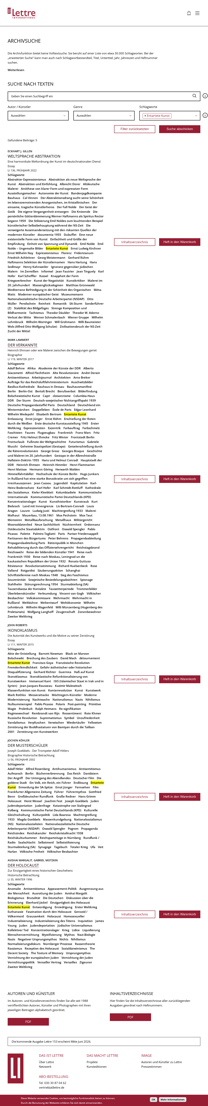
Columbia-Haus (84, 396)
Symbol (69, 718)
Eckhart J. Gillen (20, 151)
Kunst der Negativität (49, 280)
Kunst (43, 501)
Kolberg (13, 810)
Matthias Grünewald (80, 285)
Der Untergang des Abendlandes (48, 778)
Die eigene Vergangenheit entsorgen (43, 212)
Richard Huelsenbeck (73, 566)
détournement (89, 658)
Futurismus (77, 442)
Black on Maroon (77, 653)
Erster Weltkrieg (86, 907)
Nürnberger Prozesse (57, 944)
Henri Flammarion (82, 465)
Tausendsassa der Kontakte (27, 589)
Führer (59, 792)
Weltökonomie (71, 603)
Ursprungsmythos (78, 953)
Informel (47, 271)
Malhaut (14, 515)
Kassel (43, 276)
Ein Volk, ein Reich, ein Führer (50, 783)
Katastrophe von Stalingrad (72, 805)
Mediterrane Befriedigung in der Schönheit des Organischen (49, 290)
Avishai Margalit (76, 893)
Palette (25, 534)
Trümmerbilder (86, 589)
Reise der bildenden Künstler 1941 (50, 552)
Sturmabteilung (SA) (74, 584)
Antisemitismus (18, 377)
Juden (95, 801)
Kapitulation (79, 483)
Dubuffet (70, 234)
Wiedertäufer (76, 722)
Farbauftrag (71, 428)
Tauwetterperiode (61, 589)
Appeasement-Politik (62, 889)
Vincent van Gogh (71, 593)
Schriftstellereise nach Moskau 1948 (33, 575)
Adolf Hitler (15, 769)
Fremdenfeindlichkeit (22, 667)
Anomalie (14, 889)
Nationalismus (63, 699)
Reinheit (44, 303)
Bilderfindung (87, 391)
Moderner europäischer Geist (38, 294)
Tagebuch (60, 847)
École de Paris (62, 409)
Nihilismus (93, 699)
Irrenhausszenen (19, 483)
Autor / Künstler (19, 107)
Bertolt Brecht (45, 391)
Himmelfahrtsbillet (21, 474)
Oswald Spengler (73, 529)
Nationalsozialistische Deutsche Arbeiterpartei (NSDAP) (46, 299)
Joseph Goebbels (76, 801)
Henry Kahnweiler (35, 267)
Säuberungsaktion (50, 570)
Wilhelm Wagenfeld (39, 607)
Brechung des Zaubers (42, 658)
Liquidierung (91, 930)
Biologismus (16, 898)
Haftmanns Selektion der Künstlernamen (36, 262)
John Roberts (17, 625)
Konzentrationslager (22, 501)
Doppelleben (41, 409)
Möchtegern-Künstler (66, 695)
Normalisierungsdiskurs (24, 944)
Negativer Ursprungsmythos (37, 939)
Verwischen (56, 722)
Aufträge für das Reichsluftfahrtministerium (38, 382)
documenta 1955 (49, 234)
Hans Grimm (87, 796)
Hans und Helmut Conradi (60, 460)
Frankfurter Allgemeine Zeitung (30, 792)
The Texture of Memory (47, 953)
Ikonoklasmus (22, 630)
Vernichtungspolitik (21, 962)
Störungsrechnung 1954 (41, 584)
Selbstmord (46, 842)
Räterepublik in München (65, 543)
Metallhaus (63, 520)
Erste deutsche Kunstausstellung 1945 (61, 423)
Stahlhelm (15, 584)
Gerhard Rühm (78, 257)
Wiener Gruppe (78, 317)
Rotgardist (28, 570)
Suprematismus (51, 718)
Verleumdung (47, 593)
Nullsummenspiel (20, 704)
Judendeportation (20, 805)
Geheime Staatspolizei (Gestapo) (42, 446)
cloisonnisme (62, 396)
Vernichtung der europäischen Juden (33, 958)
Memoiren (15, 520)
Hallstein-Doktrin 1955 (23, 460)
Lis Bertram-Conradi (70, 506)
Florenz (66, 253)
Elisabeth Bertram (48, 414)
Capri (46, 396)
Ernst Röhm (53, 419)
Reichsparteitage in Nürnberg (60, 838)
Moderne (90, 695)
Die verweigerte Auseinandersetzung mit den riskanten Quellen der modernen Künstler (52, 229)
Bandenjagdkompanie (86, 193)
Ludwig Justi (41, 511)
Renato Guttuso (79, 561)
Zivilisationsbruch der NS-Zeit (80, 326)
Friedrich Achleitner (21, 257)
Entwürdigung (42, 907)
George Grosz (50, 451)
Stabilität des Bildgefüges (31, 308)
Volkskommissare (38, 598)
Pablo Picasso (44, 704)
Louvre (25, 511)
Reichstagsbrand (87, 547)
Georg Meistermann (51, 257)
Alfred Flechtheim (37, 373)
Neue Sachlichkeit (47, 524)
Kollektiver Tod (18, 930)
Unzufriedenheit (88, 718)
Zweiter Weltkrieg (20, 616)
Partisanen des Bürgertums (27, 538)
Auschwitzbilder (82, 382)
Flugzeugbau (46, 432)
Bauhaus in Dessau (50, 387)
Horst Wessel (33, 801)
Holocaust (14, 801)
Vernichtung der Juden (77, 958)
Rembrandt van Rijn (46, 713)
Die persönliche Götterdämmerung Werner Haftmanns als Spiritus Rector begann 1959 (56, 216)
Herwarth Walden (67, 469)
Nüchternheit (71, 524)
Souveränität (17, 580)
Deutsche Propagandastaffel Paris (31, 405)
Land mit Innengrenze (38, 506)
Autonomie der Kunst (53, 193)
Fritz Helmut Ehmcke (35, 437)
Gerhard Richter (45, 672)
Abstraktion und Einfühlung (38, 184)
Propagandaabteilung (86, 538)
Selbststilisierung (68, 842)
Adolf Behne (16, 368)
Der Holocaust (23, 865)
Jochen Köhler (19, 740)
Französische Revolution (73, 663)
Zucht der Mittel (19, 331)
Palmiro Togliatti (44, 534)
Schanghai (73, 570)
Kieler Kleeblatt (42, 492)
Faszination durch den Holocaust (49, 912)
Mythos (69, 935)
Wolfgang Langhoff (40, 612)
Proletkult (26, 709)
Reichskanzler (36, 833)
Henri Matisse (17, 469)
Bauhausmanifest (79, 387)
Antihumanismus (64, 769)
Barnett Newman (51, 653)
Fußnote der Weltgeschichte (46, 442)
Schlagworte (148, 107)
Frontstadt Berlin (83, 437)
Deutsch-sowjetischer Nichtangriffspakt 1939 (64, 400)
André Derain (90, 373)
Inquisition (85, 921)
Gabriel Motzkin (46, 860)
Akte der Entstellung (22, 653)
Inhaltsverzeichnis (134, 242)
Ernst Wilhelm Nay (20, 253)
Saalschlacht (26, 842)
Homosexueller (74, 916)
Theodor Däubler (58, 313)
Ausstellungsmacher (22, 193)
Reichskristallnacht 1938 (66, 833)
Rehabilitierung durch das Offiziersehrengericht (41, 547)
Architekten (62, 377)
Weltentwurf (49, 603)
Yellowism (95, 722)
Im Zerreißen (29, 271)
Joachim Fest (53, 801)
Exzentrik (54, 428)
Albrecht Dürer (70, 184)
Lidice (76, 930)
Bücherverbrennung (50, 773)
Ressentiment (72, 713)
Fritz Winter (60, 437)
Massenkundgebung (57, 819)
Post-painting (77, 704)
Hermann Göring (41, 469)
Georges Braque (73, 451)
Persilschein (27, 303)
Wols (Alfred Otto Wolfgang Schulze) (32, 326)
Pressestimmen (151, 1066)
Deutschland (66, 405)
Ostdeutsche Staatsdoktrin (26, 529)
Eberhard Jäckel (37, 902)
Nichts (63, 939)
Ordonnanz (92, 524)
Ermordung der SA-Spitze (36, 787)
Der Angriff (15, 778)
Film (96, 787)
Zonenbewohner (89, 612)
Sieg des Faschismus (74, 575)
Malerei (91, 511)
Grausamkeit (35, 916)
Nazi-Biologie (86, 935)
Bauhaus (14, 198)
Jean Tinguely (86, 271)
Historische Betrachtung (38, 755)
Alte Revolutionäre (66, 373)
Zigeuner (86, 962)
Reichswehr (16, 552)
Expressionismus (47, 253)
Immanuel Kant (40, 681)
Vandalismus (16, 722)
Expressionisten (34, 428)
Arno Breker (81, 377)
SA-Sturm (75, 303)
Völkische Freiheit (32, 851)
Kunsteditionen (97, 1066)
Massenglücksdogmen (48, 285)
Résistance (15, 566)
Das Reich (74, 773)
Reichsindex (16, 833)
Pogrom (73, 828)
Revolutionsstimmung (40, 566)
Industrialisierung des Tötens (55, 921)
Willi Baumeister (89, 322)
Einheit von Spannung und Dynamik (52, 244)
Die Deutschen (53, 898)
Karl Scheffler (27, 276)
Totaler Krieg (79, 847)
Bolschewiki (16, 658)
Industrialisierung (20, 921)
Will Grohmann (65, 322)
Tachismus (36, 313)
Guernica (65, 672)
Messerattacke (39, 695)
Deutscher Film (83, 778)
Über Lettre (46, 1062)
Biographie (15, 355)
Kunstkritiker (76, 280)
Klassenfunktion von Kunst (26, 690)
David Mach (68, 658)
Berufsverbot (67, 391)
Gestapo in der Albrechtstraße (75, 455)
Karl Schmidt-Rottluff (68, 488)
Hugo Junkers (89, 474)
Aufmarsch (15, 773)
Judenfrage (42, 805)
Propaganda (89, 828)
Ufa (92, 847)
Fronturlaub (16, 442)
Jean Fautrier (65, 271)
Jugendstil (61, 483)
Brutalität (33, 898)
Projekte (92, 1062)
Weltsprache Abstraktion (34, 156)
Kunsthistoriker (60, 501)
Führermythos (76, 792)
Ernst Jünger (34, 419)
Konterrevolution (60, 690)
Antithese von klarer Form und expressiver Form (54, 189)
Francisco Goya (43, 663)
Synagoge (44, 847)
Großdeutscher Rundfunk (35, 796)
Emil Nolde (87, 244)
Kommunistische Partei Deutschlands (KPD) (61, 497)
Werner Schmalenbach (49, 317)
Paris (61, 534)
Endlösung (81, 783)
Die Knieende (81, 212)
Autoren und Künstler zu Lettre (161, 1062)
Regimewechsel (18, 713)
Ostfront (53, 529)
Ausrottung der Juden (47, 893)
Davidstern (91, 773)
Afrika (31, 368)
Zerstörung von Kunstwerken (37, 732)
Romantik (60, 303)
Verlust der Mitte (19, 317)
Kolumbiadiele (66, 492)
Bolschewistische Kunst (24, 396)
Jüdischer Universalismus (75, 925)
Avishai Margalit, (21, 860)
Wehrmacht (61, 598)
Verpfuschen (36, 722)
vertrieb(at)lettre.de (51, 1087)
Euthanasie (15, 912)
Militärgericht (83, 520)
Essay (11, 166)
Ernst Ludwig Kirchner (86, 248)
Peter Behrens (58, 538)
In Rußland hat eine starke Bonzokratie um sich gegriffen (48, 478)
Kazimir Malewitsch (68, 686)
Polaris (60, 704)
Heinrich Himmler (55, 465)
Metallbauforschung (39, 520)
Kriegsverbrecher (19, 280)
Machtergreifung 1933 (67, 511)
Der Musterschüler (28, 745)
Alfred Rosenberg (38, 769)
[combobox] (38, 115)
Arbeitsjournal (42, 377)
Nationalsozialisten (29, 824)
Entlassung (15, 419)
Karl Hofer (44, 488)
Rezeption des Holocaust (42, 948)
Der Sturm (23, 400)
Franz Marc (83, 432)
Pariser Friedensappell (82, 534)
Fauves (30, 432)
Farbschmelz (91, 428)
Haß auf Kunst (84, 672)
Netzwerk (45, 1066)
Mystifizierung (52, 935)
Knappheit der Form (65, 276)
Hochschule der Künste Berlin (56, 474)
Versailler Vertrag (49, 962)
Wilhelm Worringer (39, 322)
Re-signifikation (70, 709)
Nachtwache (41, 699)
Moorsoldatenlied (20, 524)
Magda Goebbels (28, 819)
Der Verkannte (22, 345)
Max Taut (85, 515)
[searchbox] (38, 115)
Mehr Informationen (172, 1099)
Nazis (79, 699)
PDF (28, 1021)
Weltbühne (30, 603)
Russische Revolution (22, 718)
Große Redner (66, 796)
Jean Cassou (42, 483)
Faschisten (15, 432)
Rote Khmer (92, 713)
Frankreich (65, 432)
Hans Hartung (77, 262)
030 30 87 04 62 (55, 1083)
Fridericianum (83, 253)
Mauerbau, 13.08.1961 (38, 515)
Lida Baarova (62, 815)
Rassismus (15, 948)
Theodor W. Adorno (85, 313)
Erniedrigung (63, 907)
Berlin (12, 391)
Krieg (65, 930)
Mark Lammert (18, 340)
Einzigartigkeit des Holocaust (70, 902)
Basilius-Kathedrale (21, 387)
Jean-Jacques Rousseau (36, 686)
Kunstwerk (93, 690)
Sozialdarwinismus (74, 948)
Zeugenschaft (65, 612)
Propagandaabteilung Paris (26, 543)
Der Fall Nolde (66, 207)
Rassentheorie (85, 944)
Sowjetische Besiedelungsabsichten (52, 580)
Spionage (86, 580)
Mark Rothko (17, 695)
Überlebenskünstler (21, 593)
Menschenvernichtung (23, 935)
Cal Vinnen (30, 198)
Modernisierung (19, 699)
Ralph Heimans (45, 709)
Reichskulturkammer (22, 838)
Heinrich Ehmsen (28, 465)
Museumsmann (72, 294)
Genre (77, 107)
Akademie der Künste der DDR (59, 368)
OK (153, 1099)
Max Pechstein (66, 515)
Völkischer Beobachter (62, 851)
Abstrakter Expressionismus (27, 179)
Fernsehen (82, 787)
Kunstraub (81, 501)
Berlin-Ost (26, 391)
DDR (11, 400)
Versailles (70, 962)
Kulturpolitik (41, 815)
